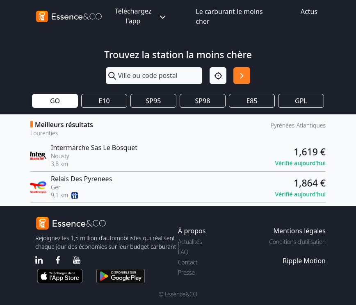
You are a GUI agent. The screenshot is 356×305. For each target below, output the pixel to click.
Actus (309, 11)
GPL (301, 100)
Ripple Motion (304, 260)
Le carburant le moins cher (229, 16)
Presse (186, 272)
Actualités (190, 242)
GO (55, 100)
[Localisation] (218, 75)
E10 (104, 100)
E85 (251, 100)
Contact (187, 262)
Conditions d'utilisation (297, 242)
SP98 (202, 100)
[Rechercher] (241, 75)
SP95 (153, 100)
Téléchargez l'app (141, 16)
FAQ (183, 252)
